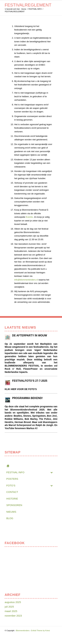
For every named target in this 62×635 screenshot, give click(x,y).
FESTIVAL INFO (35, 9)
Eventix (29, 217)
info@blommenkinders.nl (26, 279)
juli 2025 (9, 606)
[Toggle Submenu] (51, 472)
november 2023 (13, 615)
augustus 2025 (13, 602)
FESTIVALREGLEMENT (28, 4)
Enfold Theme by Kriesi (40, 631)
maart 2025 (11, 611)
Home (23, 9)
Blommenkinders (22, 631)
